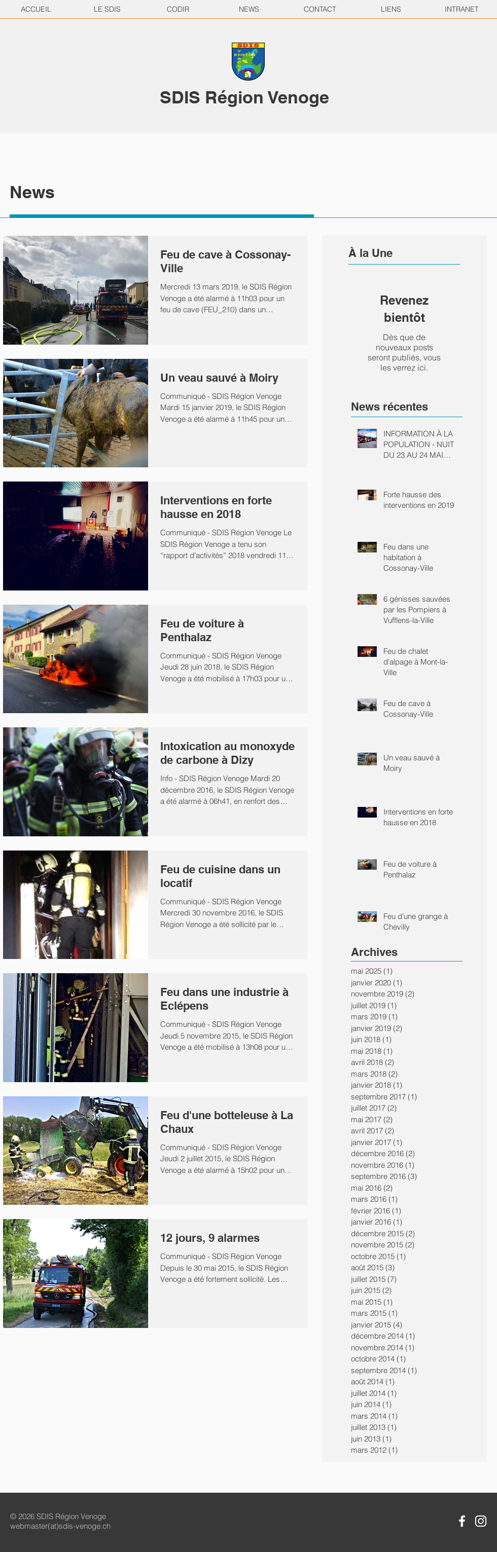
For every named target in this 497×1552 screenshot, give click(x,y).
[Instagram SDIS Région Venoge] (480, 1521)
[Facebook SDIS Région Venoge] (462, 1521)
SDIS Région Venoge (244, 97)
